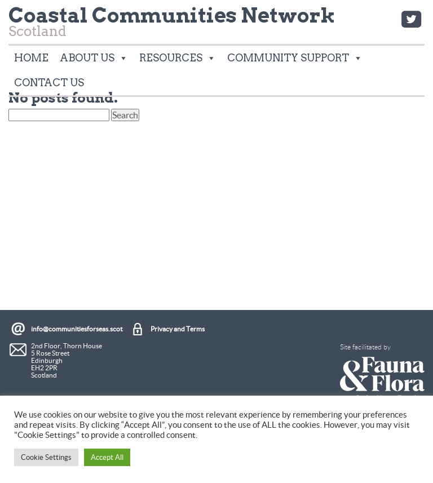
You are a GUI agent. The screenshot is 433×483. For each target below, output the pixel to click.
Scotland (171, 24)
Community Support (295, 58)
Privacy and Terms (178, 329)
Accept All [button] (107, 457)
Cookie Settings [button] (46, 457)
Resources (177, 58)
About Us (94, 58)
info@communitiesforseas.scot (76, 329)
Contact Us (49, 82)
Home (31, 58)
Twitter (411, 19)
